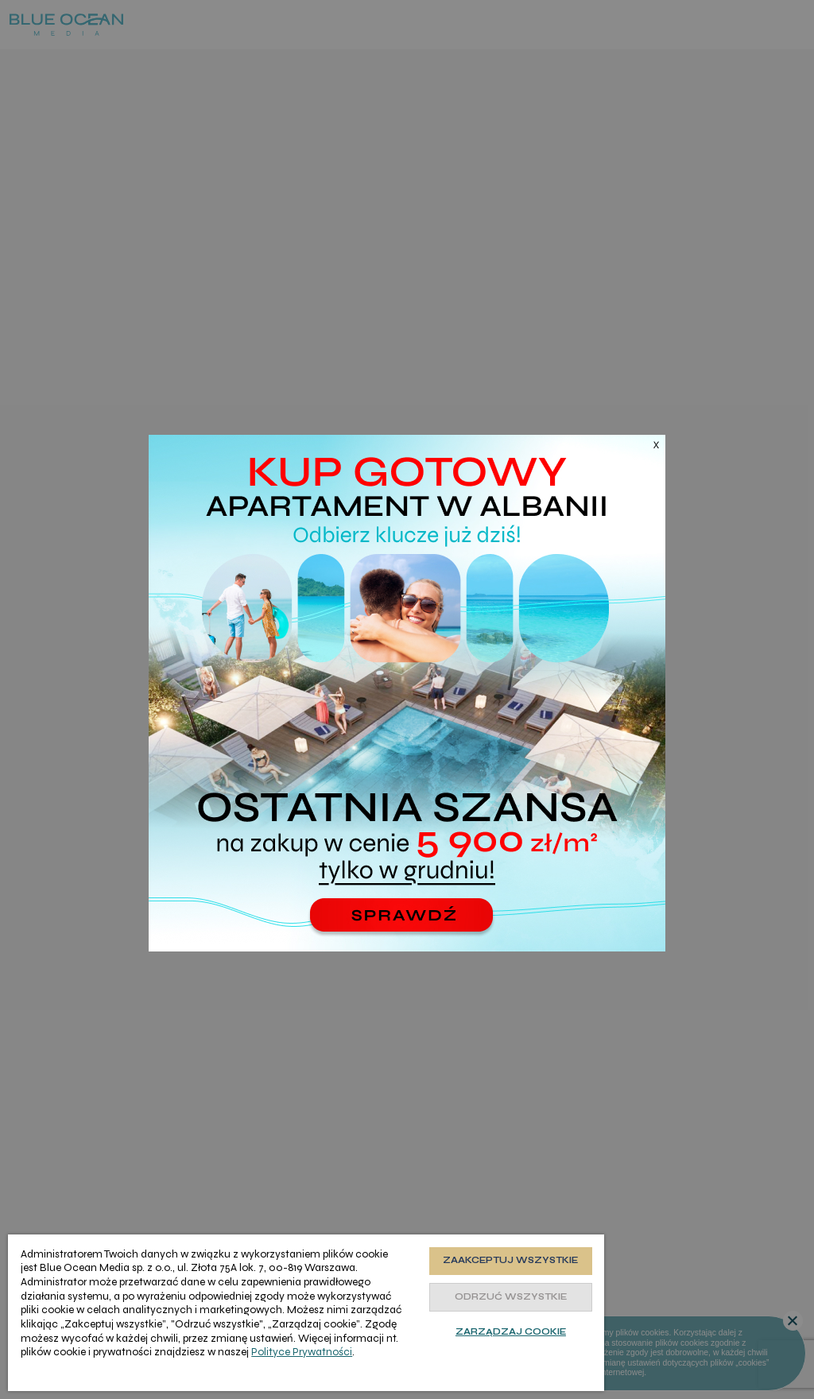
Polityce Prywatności (301, 1351)
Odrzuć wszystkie (511, 1297)
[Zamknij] (645, 455)
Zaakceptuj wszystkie (510, 1260)
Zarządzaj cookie (510, 1332)
